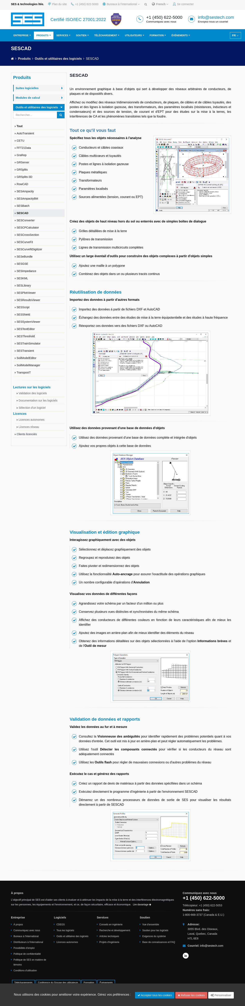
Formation (157, 35)
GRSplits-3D (24, 176)
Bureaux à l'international (121, 4)
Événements (179, 35)
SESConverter (26, 220)
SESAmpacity (25, 191)
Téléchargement (105, 35)
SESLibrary (24, 285)
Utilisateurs (133, 35)
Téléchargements (23, 982)
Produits (42, 35)
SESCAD (22, 213)
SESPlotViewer (26, 292)
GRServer (23, 162)
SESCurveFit (25, 242)
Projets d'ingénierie (109, 942)
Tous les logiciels (65, 930)
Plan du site (57, 4)
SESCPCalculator (28, 227)
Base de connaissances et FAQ (158, 942)
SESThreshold (26, 336)
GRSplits (22, 169)
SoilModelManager (28, 365)
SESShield (23, 314)
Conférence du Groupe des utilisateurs (58, 982)
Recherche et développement (114, 930)
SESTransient (25, 350)
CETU (20, 140)
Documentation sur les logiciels (38, 400)
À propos (18, 924)
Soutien (81, 35)
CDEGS (60, 924)
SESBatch (23, 205)
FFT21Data (24, 147)
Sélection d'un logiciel (32, 407)
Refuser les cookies (191, 995)
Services (62, 35)
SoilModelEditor (26, 358)
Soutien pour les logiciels (155, 930)
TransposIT (24, 372)
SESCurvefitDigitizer (29, 249)
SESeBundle (25, 256)
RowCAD (22, 184)
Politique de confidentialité (27, 954)
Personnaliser (221, 995)
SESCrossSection (28, 234)
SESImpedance (26, 271)
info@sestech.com (216, 17)
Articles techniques (109, 936)
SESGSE (22, 263)
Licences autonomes (31, 419)
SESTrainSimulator (29, 343)
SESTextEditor (26, 329)
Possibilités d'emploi (24, 948)
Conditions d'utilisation (25, 970)
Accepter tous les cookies (155, 995)
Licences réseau (29, 426)
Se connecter (183, 4)
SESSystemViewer (28, 321)
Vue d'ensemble (150, 924)
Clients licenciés (27, 434)
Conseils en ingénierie (110, 924)
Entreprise (21, 35)
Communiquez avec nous (27, 930)
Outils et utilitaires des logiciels (58, 58)
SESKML (22, 278)
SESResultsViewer (28, 300)
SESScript (23, 307)
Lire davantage (142, 904)
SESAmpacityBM (27, 198)
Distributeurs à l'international (28, 942)
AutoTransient (25, 133)
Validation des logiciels (33, 393)
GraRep (21, 155)
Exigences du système (154, 936)
